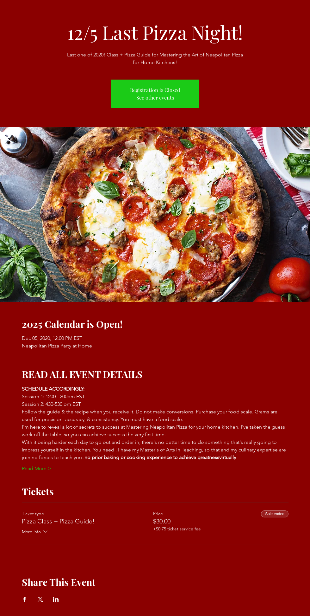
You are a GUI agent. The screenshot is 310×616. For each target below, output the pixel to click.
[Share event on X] (40, 599)
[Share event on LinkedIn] (56, 599)
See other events (155, 97)
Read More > (36, 468)
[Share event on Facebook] (25, 599)
